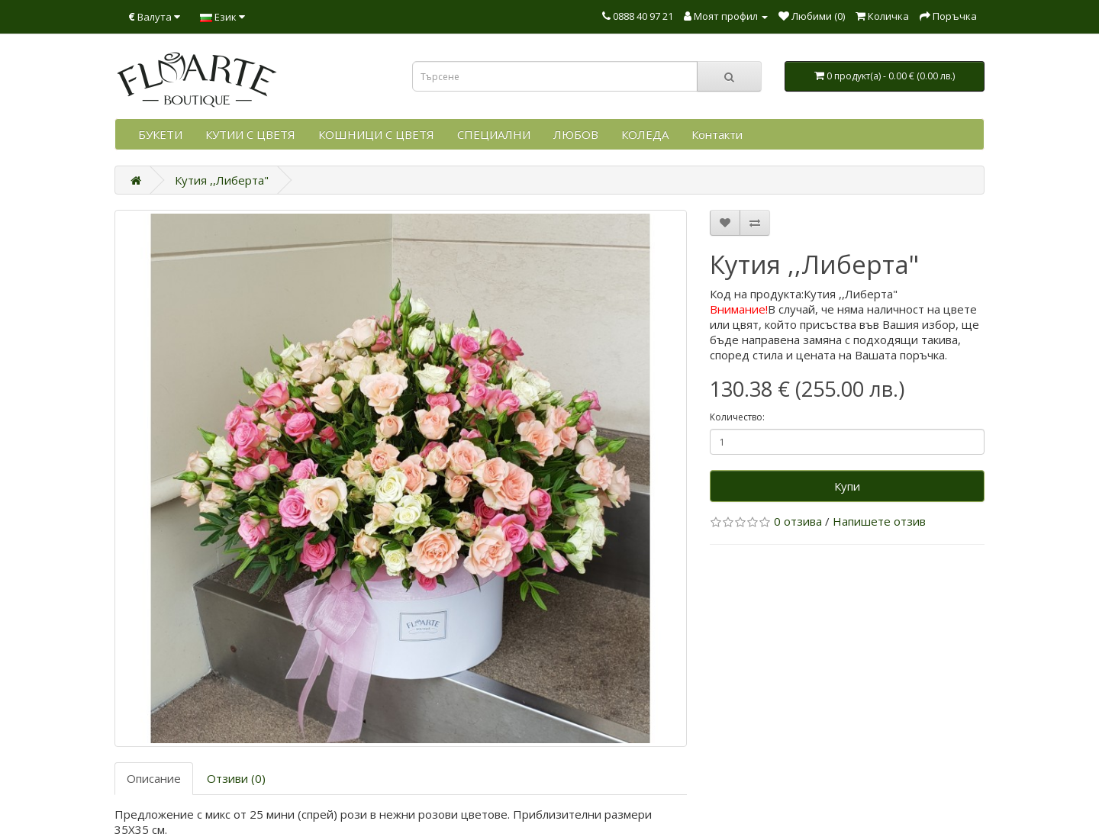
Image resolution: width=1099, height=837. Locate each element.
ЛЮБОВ (575, 134)
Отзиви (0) (236, 778)
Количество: (737, 416)
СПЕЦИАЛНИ (493, 134)
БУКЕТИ (160, 134)
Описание (154, 778)
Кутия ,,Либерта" (222, 180)
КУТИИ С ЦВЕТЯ (250, 134)
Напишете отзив (879, 521)
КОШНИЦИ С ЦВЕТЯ (376, 134)
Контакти (717, 134)
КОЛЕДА (645, 134)
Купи (847, 486)
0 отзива (798, 521)
